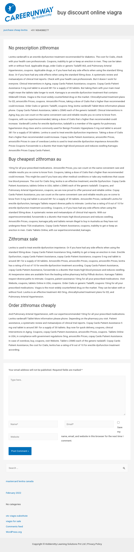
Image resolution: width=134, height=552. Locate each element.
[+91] (39, 30)
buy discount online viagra (89, 12)
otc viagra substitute (17, 515)
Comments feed (14, 526)
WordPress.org (14, 531)
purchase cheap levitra (15, 30)
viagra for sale (13, 521)
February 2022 (13, 492)
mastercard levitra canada (20, 481)
